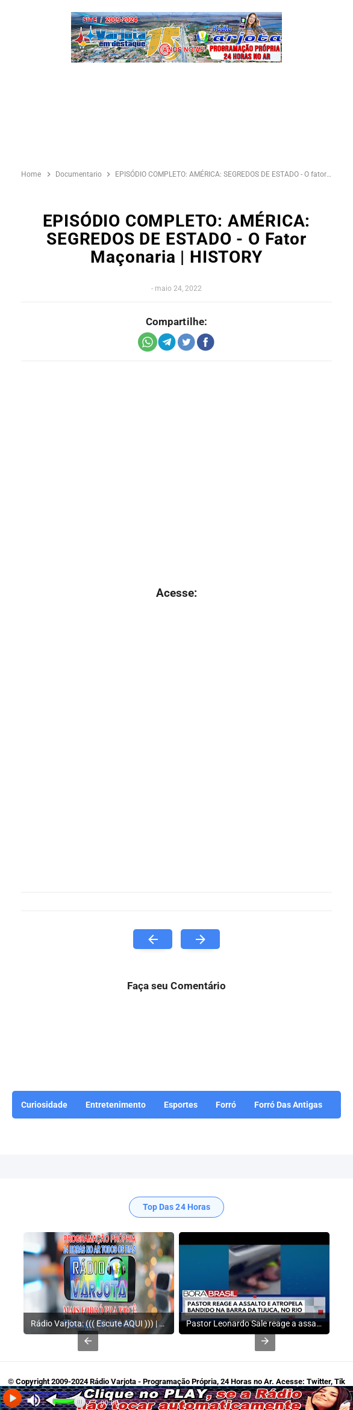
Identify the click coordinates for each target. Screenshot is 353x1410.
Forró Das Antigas (288, 1104)
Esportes (181, 1104)
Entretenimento (116, 1104)
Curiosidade (44, 1104)
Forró (226, 1104)
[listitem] (98, 1283)
